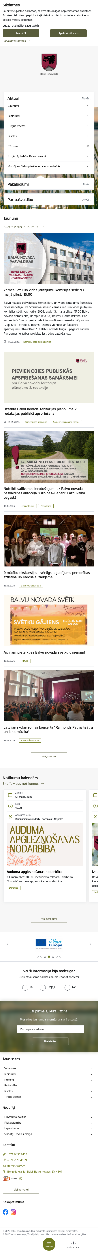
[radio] (27, 987)
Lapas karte (11, 1128)
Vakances (10, 1068)
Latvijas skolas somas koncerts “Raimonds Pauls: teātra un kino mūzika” (48, 729)
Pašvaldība (46, 506)
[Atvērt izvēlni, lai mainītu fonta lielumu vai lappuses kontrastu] (73, 1245)
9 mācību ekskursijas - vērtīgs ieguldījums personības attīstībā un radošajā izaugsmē (47, 575)
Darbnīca (13, 887)
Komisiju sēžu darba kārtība (37, 341)
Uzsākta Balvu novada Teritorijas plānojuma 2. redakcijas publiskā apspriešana (41, 411)
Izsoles (8, 1091)
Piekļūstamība (12, 1122)
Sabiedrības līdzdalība (36, 422)
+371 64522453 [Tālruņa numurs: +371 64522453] (17, 1154)
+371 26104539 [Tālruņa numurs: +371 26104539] (17, 1160)
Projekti (9, 1079)
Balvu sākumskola (30, 740)
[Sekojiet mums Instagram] (13, 1212)
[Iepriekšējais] (7, 943)
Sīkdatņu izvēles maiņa (18, 1134)
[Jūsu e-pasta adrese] (50, 1029)
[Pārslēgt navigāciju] (49, 1244)
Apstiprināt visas (68, 33)
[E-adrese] (10, 1179)
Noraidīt (21, 33)
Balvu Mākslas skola (31, 585)
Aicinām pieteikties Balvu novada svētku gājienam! (44, 652)
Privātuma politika (15, 1117)
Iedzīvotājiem (27, 506)
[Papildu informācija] (20, 1178)
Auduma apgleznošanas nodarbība (34, 872)
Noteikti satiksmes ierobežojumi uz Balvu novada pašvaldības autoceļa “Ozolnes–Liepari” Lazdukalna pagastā (44, 493)
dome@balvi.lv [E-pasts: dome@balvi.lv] (16, 1165)
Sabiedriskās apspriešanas (66, 422)
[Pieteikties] (50, 1041)
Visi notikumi (49, 919)
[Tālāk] (90, 943)
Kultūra (24, 660)
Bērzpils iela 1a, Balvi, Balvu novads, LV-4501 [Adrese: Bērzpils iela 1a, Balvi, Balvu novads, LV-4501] (34, 1171)
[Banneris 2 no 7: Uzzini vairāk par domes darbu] (49, 943)
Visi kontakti (21, 1189)
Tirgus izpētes (12, 1096)
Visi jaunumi (49, 756)
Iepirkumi (10, 1074)
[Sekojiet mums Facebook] (5, 1212)
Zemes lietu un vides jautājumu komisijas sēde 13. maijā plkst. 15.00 (44, 292)
